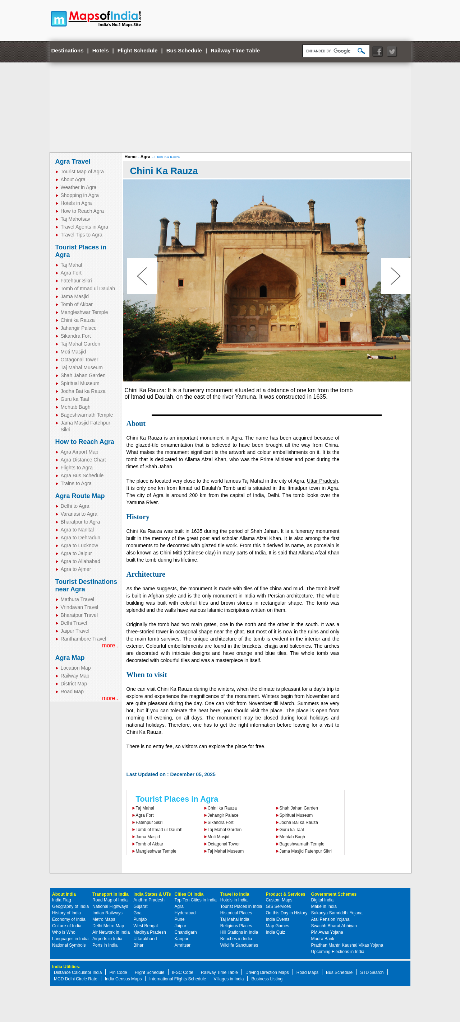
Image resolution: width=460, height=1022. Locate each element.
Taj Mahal (71, 265)
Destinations (67, 50)
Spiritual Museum (80, 383)
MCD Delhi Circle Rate (75, 978)
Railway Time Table (235, 50)
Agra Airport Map (79, 452)
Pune (180, 919)
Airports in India (107, 938)
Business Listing (266, 978)
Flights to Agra (77, 467)
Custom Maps (279, 900)
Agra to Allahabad (81, 561)
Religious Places (236, 925)
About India (64, 894)
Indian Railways (107, 912)
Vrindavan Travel (79, 607)
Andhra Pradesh (149, 900)
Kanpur (182, 938)
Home (131, 156)
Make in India (324, 906)
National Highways (110, 906)
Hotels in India (234, 900)
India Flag (61, 900)
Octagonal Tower (79, 359)
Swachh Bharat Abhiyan (334, 925)
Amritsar (183, 945)
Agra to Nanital (77, 530)
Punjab (140, 919)
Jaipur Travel (75, 631)
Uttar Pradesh (322, 481)
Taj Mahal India (234, 919)
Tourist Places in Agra (177, 798)
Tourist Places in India (241, 906)
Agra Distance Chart (83, 460)
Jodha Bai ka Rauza (83, 391)
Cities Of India (189, 894)
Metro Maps (103, 919)
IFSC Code (182, 972)
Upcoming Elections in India (337, 951)
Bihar (138, 945)
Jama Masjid (75, 296)
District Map (74, 683)
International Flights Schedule (177, 978)
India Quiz (275, 932)
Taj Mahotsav (75, 219)
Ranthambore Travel (83, 639)
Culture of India (66, 925)
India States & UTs (152, 894)
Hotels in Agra (76, 203)
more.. (110, 645)
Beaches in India (236, 938)
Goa (137, 912)
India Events (278, 919)
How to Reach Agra (82, 211)
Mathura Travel (77, 599)
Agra (146, 156)
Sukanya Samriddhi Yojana (337, 912)
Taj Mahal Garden (81, 344)
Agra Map (70, 657)
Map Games (277, 925)
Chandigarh (186, 932)
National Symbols (69, 945)
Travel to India (234, 894)
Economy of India (69, 919)
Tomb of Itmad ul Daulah (88, 288)
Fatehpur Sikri (76, 280)
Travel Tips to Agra (81, 235)
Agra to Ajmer (76, 569)
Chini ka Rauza (78, 320)
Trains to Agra (76, 483)
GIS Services (278, 906)
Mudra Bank (323, 938)
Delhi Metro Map (108, 925)
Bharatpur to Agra (80, 522)
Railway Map (75, 676)
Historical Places (236, 912)
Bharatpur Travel (79, 615)
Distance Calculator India (78, 972)
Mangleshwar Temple (84, 312)
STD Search (371, 972)
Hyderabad (185, 912)
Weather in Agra (79, 187)
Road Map (72, 691)
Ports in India (105, 945)
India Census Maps (123, 978)
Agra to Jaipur (76, 553)
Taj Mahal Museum (82, 367)
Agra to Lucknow (79, 545)
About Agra (73, 179)
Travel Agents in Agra (85, 227)
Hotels (100, 50)
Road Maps (307, 972)
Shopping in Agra (80, 195)
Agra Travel (73, 161)
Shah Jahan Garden (83, 375)
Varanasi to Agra (79, 514)
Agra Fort (71, 273)
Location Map (76, 668)
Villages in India (229, 978)
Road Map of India (110, 900)
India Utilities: (66, 966)
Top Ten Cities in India (196, 900)
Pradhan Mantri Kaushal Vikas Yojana (347, 945)
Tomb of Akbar (77, 304)
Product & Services (285, 894)
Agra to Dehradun (81, 537)
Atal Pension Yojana (330, 919)
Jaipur (181, 925)
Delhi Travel (74, 623)
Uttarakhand (145, 938)
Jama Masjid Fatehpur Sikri (306, 851)
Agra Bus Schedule (82, 475)
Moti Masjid (73, 352)
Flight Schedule (138, 50)
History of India (66, 912)
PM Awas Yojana (327, 932)
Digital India (322, 900)
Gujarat (140, 906)
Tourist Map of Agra (82, 171)
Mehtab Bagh (76, 407)
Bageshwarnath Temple (87, 415)
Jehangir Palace (223, 815)
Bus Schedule (184, 50)
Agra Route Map (80, 496)
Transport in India (110, 894)
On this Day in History (287, 912)
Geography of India (70, 906)
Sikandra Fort (76, 336)
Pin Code (118, 972)
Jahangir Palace (79, 328)
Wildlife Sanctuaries (239, 945)
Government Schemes (334, 894)
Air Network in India (111, 932)
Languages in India (70, 938)
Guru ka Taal (75, 399)
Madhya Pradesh (149, 932)
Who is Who (63, 932)
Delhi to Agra (75, 506)
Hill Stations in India (239, 932)
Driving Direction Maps (267, 972)
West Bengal (145, 925)
